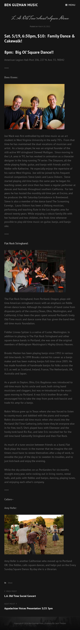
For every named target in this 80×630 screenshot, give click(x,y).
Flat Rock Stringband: (16, 243)
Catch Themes (60, 623)
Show (10, 583)
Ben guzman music (21, 5)
